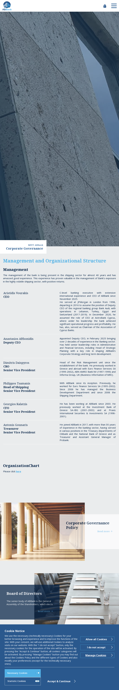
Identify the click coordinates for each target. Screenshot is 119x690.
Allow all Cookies (96, 639)
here (18, 471)
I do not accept (96, 647)
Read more (103, 531)
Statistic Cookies (23, 681)
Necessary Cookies (23, 672)
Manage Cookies (95, 655)
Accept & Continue (59, 681)
